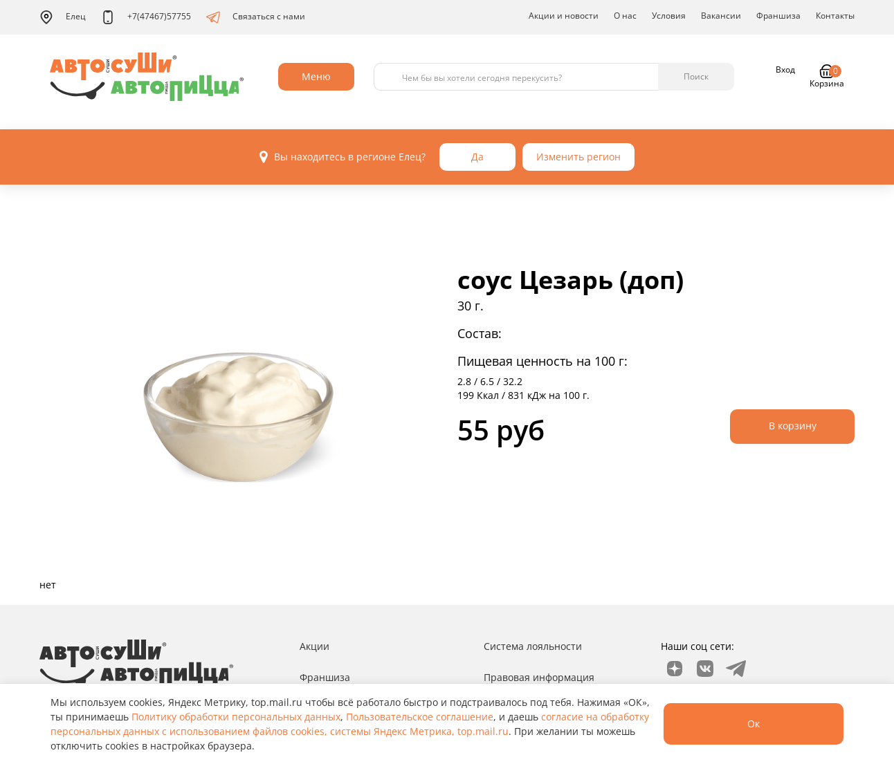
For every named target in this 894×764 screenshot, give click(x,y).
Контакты (835, 15)
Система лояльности (533, 646)
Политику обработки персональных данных (235, 716)
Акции (314, 646)
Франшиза (778, 15)
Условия (669, 15)
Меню (316, 76)
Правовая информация (539, 677)
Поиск (696, 76)
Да (477, 156)
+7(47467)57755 (146, 17)
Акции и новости (564, 15)
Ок (753, 723)
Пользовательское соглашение (419, 716)
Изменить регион (578, 156)
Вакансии (721, 15)
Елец (62, 17)
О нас (625, 15)
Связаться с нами (255, 17)
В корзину (793, 425)
